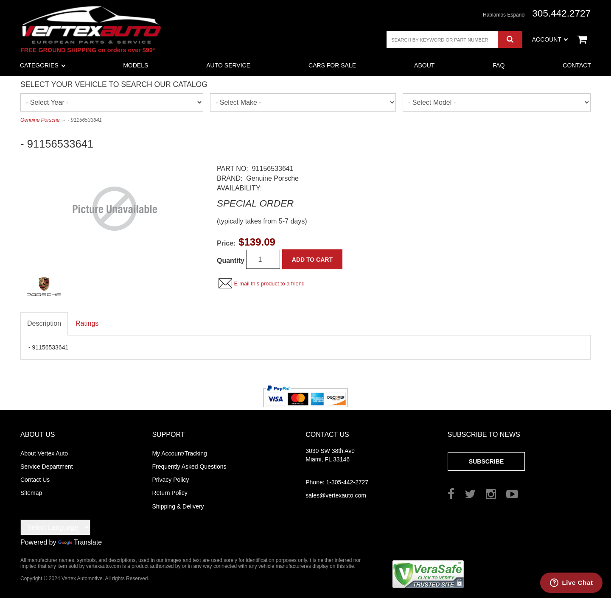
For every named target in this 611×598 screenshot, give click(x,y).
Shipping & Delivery (178, 506)
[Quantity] (263, 259)
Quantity (230, 260)
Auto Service (228, 65)
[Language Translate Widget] (55, 527)
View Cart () (582, 39)
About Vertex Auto (44, 453)
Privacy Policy (170, 479)
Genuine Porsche (40, 120)
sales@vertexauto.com (336, 495)
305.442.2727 (561, 13)
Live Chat (577, 582)
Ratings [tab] (87, 323)
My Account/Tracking (179, 453)
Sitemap (31, 492)
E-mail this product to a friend (269, 283)
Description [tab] (44, 323)
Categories (43, 65)
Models (135, 65)
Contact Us (35, 479)
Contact (577, 65)
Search (510, 39)
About (424, 65)
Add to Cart (312, 259)
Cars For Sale (332, 65)
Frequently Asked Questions (189, 466)
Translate (80, 542)
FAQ (498, 65)
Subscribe (486, 461)
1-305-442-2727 (337, 482)
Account (550, 39)
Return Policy (169, 492)
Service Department (46, 466)
